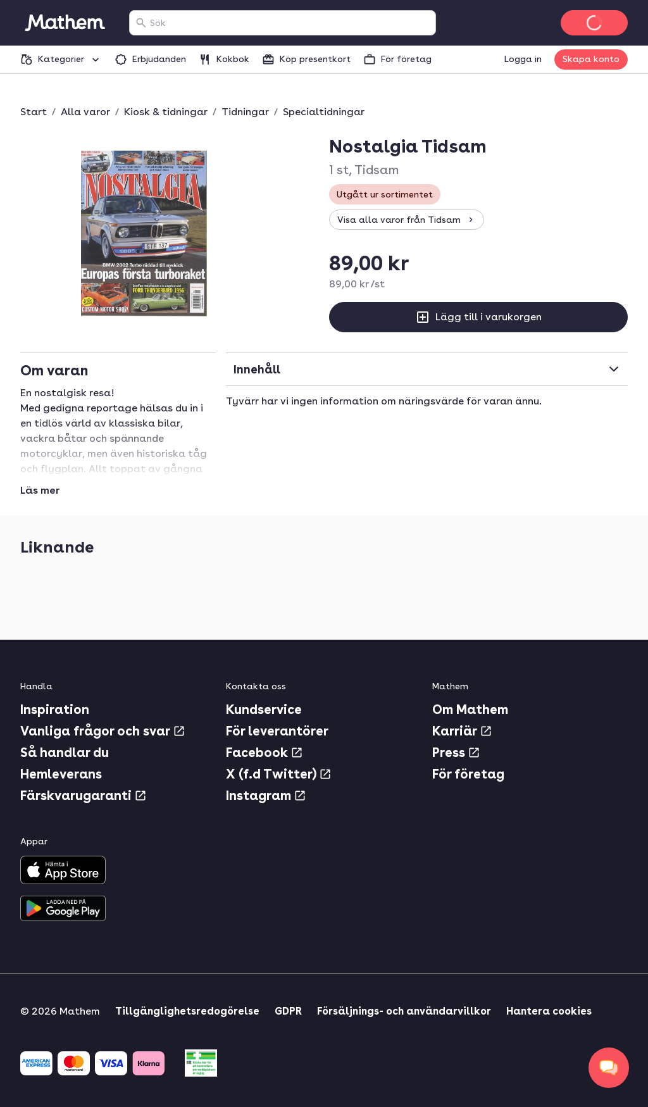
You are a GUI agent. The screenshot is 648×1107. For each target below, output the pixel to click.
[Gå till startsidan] (64, 22)
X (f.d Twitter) (279, 774)
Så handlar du (64, 752)
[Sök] (141, 22)
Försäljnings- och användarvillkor (404, 1011)
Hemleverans (61, 774)
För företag (468, 774)
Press (456, 752)
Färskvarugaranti (83, 795)
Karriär (462, 731)
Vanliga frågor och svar (102, 731)
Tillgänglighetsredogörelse (187, 1011)
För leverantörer (277, 731)
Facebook (264, 752)
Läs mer (39, 490)
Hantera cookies (549, 1011)
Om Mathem (470, 709)
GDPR (288, 1011)
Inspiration (54, 709)
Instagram (266, 795)
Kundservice (264, 709)
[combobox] (290, 23)
